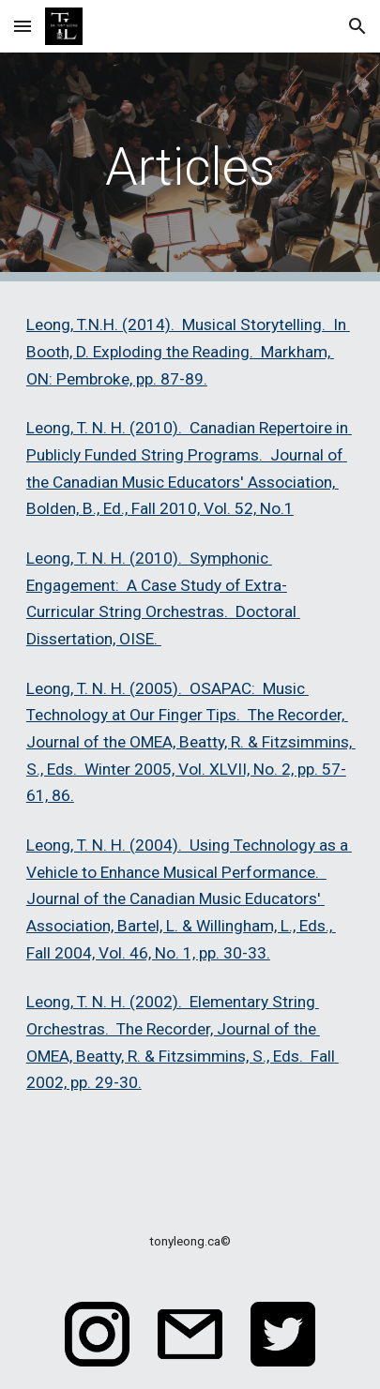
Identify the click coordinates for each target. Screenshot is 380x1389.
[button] (22, 26)
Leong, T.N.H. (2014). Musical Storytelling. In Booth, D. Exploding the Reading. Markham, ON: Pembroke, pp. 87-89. (188, 351)
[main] (190, 167)
